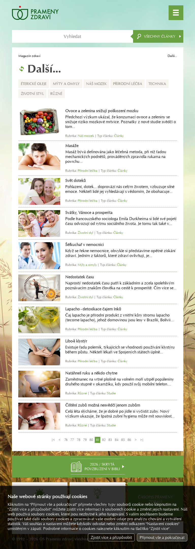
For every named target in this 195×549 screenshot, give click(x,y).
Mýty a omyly (66, 83)
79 (85, 440)
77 (72, 440)
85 (123, 440)
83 (110, 440)
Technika (157, 83)
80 (91, 440)
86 (129, 440)
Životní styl (32, 93)
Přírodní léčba (127, 83)
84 (116, 440)
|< (53, 440)
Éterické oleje (33, 83)
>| (142, 440)
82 (104, 440)
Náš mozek (96, 83)
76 (66, 440)
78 (78, 440)
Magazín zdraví (29, 56)
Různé (56, 93)
